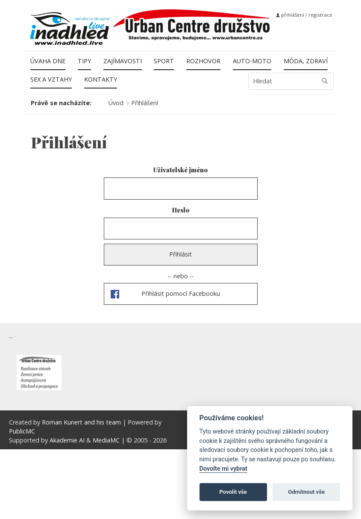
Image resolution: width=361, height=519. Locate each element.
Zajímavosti (122, 61)
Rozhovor (203, 61)
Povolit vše (233, 492)
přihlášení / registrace (304, 15)
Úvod (116, 103)
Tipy (84, 61)
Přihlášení (144, 103)
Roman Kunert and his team (82, 422)
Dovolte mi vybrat (223, 468)
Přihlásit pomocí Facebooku (180, 293)
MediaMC (106, 440)
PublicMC (22, 431)
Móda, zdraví (306, 61)
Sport (164, 61)
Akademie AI (67, 440)
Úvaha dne (47, 61)
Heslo (180, 210)
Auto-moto (252, 61)
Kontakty (100, 79)
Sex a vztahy (51, 79)
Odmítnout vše (306, 492)
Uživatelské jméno (180, 169)
